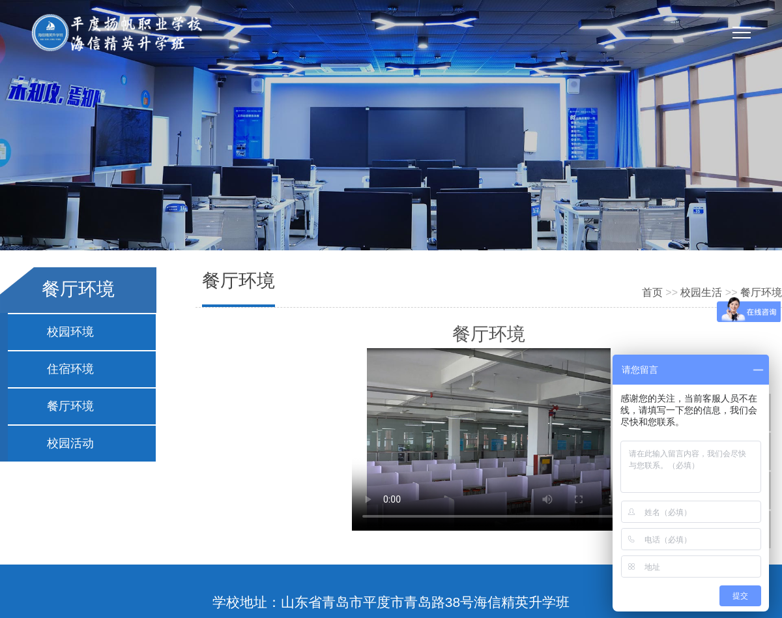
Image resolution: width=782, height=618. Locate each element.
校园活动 (70, 443)
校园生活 (701, 292)
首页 (652, 292)
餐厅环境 (70, 406)
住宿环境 (70, 368)
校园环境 (70, 331)
